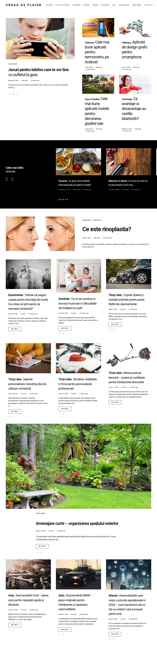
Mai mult (15, 295)
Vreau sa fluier (24, 5)
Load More (77, 636)
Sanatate (97, 186)
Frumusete (87, 186)
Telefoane (12, 64)
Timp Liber (40, 479)
